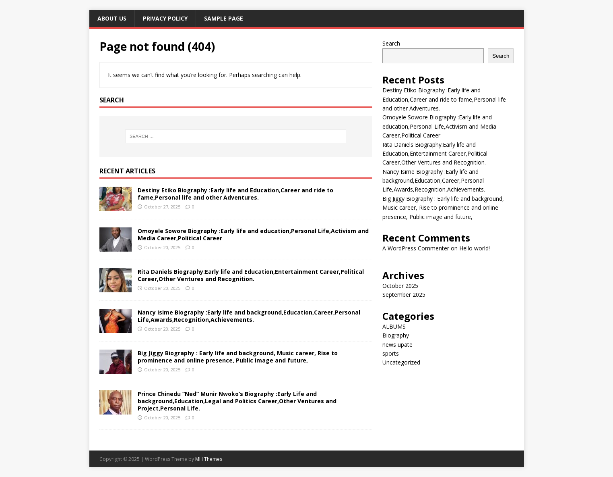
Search (391, 43)
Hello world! (474, 248)
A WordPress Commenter (415, 248)
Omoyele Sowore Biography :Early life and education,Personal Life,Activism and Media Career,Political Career (253, 234)
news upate (397, 344)
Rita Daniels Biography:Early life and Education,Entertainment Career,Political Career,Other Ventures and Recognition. (251, 275)
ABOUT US (111, 18)
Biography (395, 335)
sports (390, 353)
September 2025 (403, 294)
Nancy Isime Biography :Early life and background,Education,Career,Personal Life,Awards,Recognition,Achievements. (249, 315)
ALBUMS (394, 326)
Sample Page (223, 18)
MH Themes (208, 459)
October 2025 (400, 286)
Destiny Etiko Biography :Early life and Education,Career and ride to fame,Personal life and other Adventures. (235, 193)
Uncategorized (401, 362)
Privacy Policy (165, 18)
